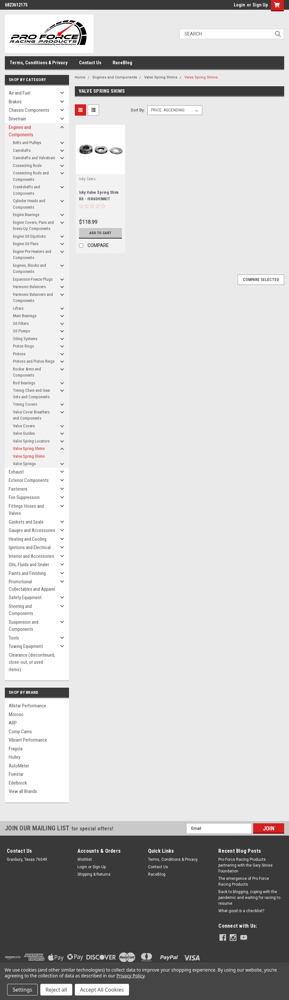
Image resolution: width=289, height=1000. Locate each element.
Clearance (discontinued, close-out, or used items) (32, 662)
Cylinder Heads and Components (29, 204)
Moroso (16, 714)
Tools (14, 638)
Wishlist (84, 859)
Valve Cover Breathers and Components (31, 415)
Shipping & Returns (94, 874)
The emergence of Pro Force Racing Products (243, 881)
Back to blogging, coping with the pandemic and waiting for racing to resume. (249, 898)
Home (80, 77)
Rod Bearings (24, 382)
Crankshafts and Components (26, 190)
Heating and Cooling (27, 539)
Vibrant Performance (28, 740)
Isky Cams (87, 179)
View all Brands (23, 791)
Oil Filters (21, 323)
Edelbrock (18, 783)
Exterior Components (29, 480)
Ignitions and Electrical (30, 547)
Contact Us (90, 63)
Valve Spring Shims (29, 448)
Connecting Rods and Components (31, 176)
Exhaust (16, 472)
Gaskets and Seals (26, 522)
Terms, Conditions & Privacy (39, 63)
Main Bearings (24, 315)
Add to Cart (100, 233)
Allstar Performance (27, 706)
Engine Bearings (26, 214)
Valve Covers (24, 425)
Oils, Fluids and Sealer (29, 565)
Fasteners (18, 489)
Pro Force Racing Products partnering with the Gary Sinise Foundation (245, 865)
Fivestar (16, 774)
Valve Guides (24, 433)
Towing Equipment (26, 646)
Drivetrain (17, 119)
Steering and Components (21, 610)
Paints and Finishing (27, 573)
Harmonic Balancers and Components (33, 297)
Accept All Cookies (102, 989)
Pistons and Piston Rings (34, 361)
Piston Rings (23, 346)
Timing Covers (25, 404)
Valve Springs (24, 463)
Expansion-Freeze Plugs (33, 279)
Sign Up (260, 4)
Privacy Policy (130, 976)
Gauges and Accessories (32, 530)
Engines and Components (21, 131)
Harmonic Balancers (29, 286)
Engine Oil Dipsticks (29, 236)
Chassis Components (29, 110)
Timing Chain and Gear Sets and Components (31, 393)
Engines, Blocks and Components (29, 268)
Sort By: (138, 110)
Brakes (15, 102)
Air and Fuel (19, 93)
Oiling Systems (25, 338)
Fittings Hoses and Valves (26, 509)
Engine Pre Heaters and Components (32, 254)
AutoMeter (19, 766)
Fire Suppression (24, 497)
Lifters (18, 308)
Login (239, 4)
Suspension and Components (23, 625)
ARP (13, 723)
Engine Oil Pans (25, 243)
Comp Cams (20, 731)
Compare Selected (261, 279)
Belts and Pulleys (27, 142)
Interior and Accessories (31, 556)
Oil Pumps (21, 330)
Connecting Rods (27, 165)
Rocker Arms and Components (27, 372)
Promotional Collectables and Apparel (32, 585)
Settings (22, 989)
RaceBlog (122, 63)
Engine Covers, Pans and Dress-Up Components (33, 225)
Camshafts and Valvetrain (34, 157)
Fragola (16, 749)
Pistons (19, 353)
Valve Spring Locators (31, 441)
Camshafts (22, 150)
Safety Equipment (25, 597)
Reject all (56, 989)
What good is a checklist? (241, 911)
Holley (14, 757)
